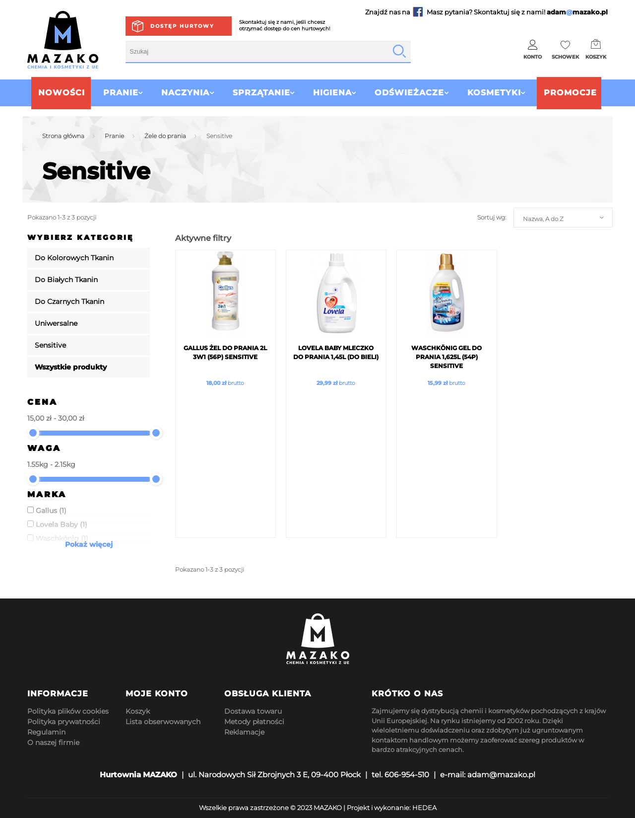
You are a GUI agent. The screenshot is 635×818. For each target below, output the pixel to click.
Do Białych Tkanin (66, 279)
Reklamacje (244, 732)
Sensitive (50, 345)
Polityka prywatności (63, 721)
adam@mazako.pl (501, 774)
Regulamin (46, 732)
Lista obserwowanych (163, 721)
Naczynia (175, 92)
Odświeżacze (414, 92)
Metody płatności (254, 721)
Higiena (332, 92)
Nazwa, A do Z (543, 219)
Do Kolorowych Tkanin (74, 257)
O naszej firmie (53, 742)
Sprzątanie (256, 92)
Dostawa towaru (253, 711)
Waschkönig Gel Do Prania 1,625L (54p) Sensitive (446, 357)
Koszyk (138, 711)
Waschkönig (62, 538)
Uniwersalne (56, 323)
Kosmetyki (504, 92)
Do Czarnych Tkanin (69, 301)
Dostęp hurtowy (182, 26)
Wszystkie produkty (71, 367)
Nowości (45, 92)
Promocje (586, 92)
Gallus (51, 510)
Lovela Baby (61, 524)
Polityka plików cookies (68, 711)
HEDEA (424, 808)
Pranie (105, 92)
